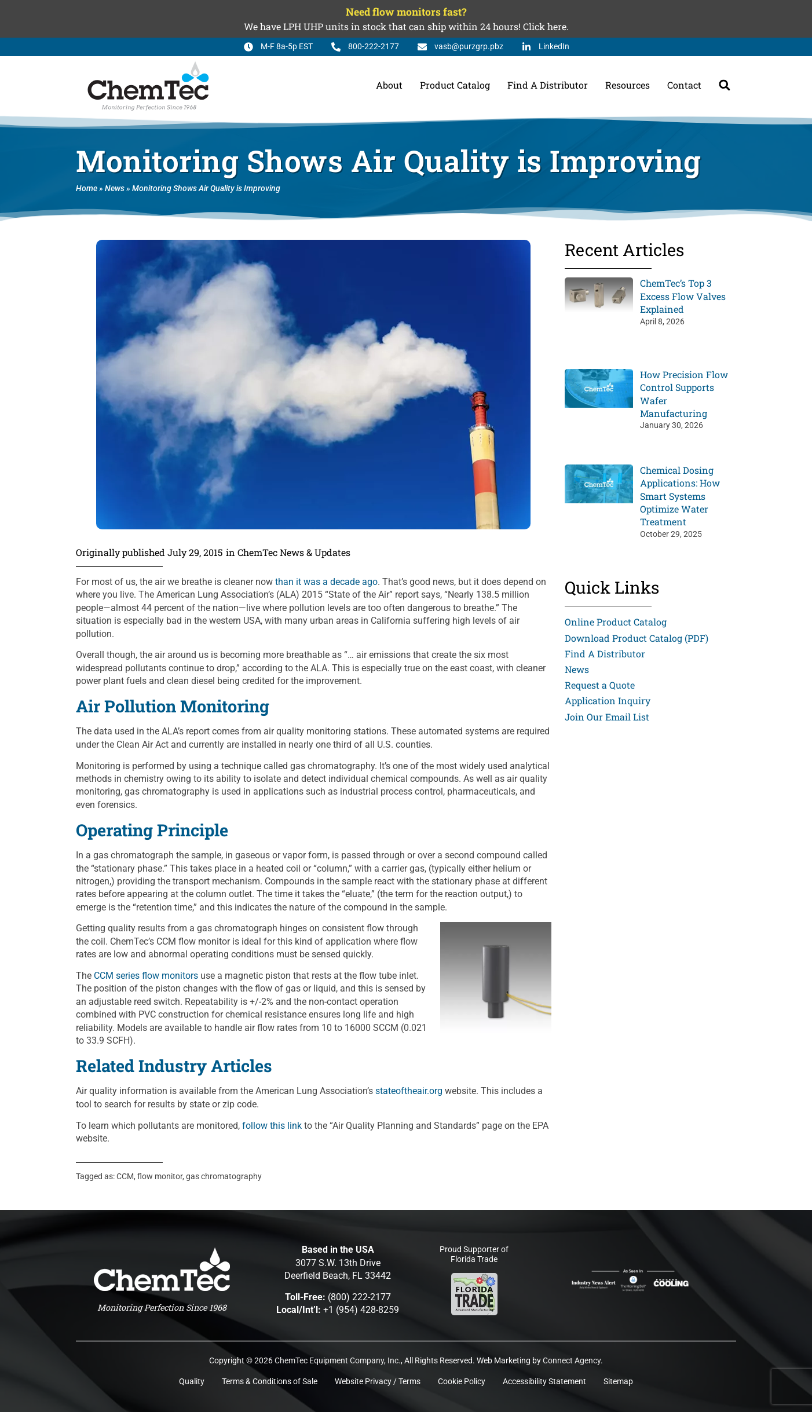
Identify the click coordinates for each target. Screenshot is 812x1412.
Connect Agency (572, 1361)
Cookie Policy (461, 1382)
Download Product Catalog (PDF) (636, 638)
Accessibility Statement (544, 1382)
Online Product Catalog (616, 622)
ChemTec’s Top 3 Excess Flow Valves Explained (683, 296)
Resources (627, 85)
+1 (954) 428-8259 (361, 1309)
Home (86, 188)
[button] (724, 85)
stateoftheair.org (408, 1090)
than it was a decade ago (326, 581)
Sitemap (618, 1382)
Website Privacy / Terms (377, 1382)
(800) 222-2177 (359, 1297)
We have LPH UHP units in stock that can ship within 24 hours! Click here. (406, 26)
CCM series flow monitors (146, 975)
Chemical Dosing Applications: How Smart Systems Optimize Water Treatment (680, 496)
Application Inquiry (607, 700)
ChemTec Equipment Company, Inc (336, 1361)
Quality (191, 1382)
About (389, 85)
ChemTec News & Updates (293, 552)
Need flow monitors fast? (406, 12)
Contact (684, 85)
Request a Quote (600, 685)
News (115, 188)
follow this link (272, 1125)
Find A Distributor (547, 85)
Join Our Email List (607, 717)
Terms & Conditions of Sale (269, 1382)
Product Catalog (455, 85)
